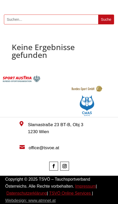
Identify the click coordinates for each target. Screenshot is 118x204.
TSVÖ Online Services (70, 193)
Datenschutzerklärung (26, 193)
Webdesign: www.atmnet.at (30, 200)
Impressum (85, 186)
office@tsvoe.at (44, 147)
